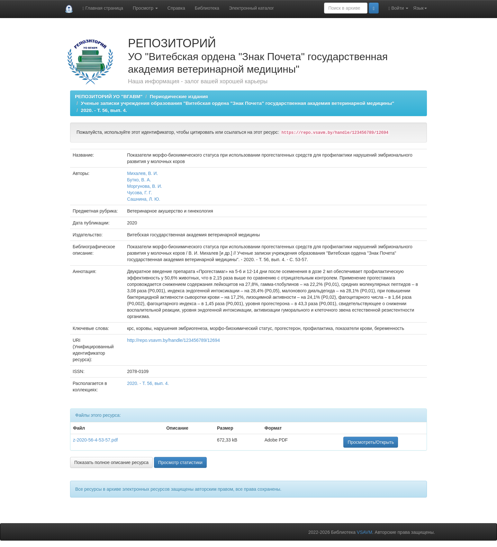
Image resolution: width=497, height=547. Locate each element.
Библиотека (207, 8)
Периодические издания (179, 96)
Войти (398, 8)
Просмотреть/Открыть (371, 442)
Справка (176, 8)
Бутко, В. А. (139, 179)
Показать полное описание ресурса (111, 462)
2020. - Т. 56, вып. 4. (104, 110)
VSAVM (364, 532)
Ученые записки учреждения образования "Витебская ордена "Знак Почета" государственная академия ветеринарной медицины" (237, 103)
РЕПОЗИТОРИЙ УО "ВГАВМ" (108, 96)
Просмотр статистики (180, 462)
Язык (420, 8)
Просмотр (145, 8)
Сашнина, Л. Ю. (143, 199)
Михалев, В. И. (142, 173)
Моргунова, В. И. (144, 186)
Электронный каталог (251, 8)
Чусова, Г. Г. (139, 192)
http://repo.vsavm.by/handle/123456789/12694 (173, 340)
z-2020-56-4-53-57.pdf (95, 439)
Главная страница (102, 8)
